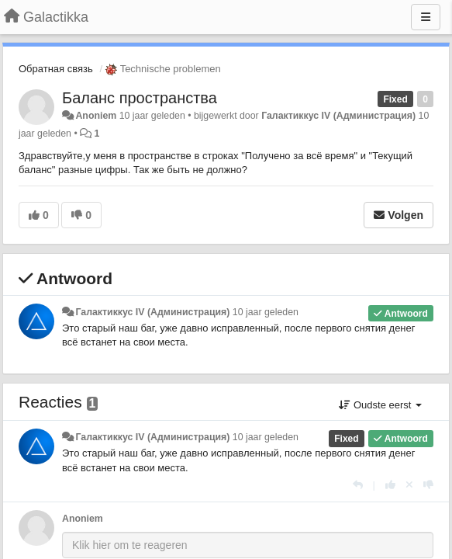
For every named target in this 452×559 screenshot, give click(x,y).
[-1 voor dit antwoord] (428, 485)
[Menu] (425, 17)
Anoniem (95, 115)
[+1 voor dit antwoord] (390, 485)
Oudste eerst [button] (380, 405)
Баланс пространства (139, 97)
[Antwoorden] (358, 485)
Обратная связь (56, 69)
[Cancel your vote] (409, 485)
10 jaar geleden (265, 312)
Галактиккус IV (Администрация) (338, 115)
